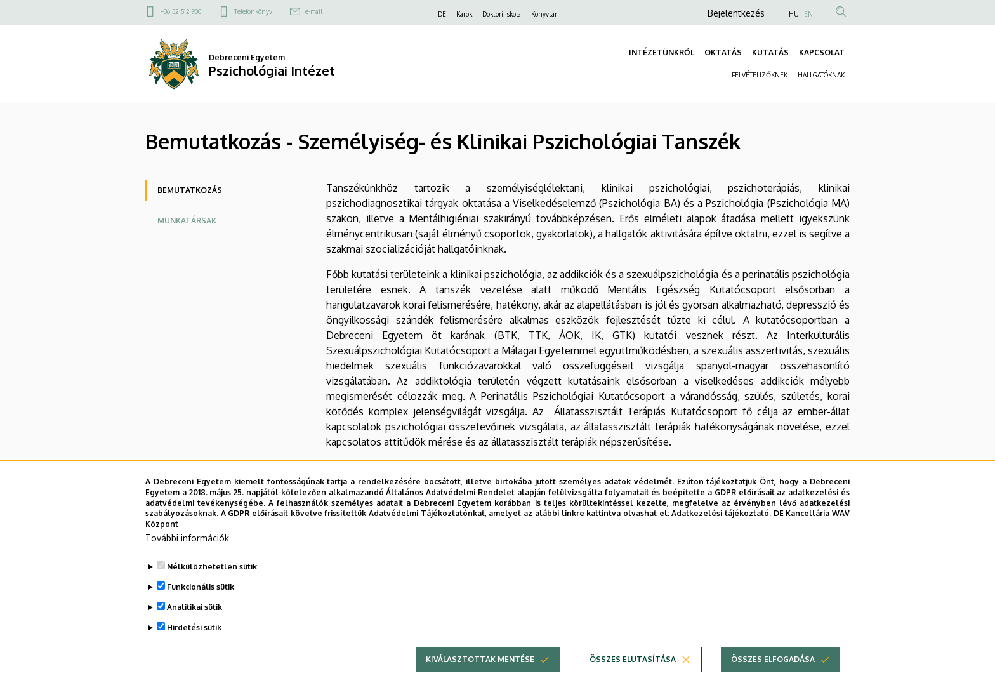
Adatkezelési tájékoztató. (721, 519)
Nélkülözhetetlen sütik (212, 571)
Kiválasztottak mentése (480, 664)
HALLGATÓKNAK (821, 75)
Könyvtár (544, 14)
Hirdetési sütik (194, 632)
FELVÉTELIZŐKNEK (759, 75)
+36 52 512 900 (181, 11)
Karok (464, 14)
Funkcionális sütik (200, 592)
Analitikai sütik (194, 612)
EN (808, 14)
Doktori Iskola (501, 14)
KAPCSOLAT (822, 52)
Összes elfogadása (773, 664)
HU (794, 14)
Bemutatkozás (189, 190)
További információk (187, 543)
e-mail (313, 11)
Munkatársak (186, 220)
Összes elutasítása (633, 664)
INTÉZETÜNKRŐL (661, 52)
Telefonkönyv (253, 11)
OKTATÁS (723, 52)
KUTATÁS (770, 52)
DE (442, 14)
